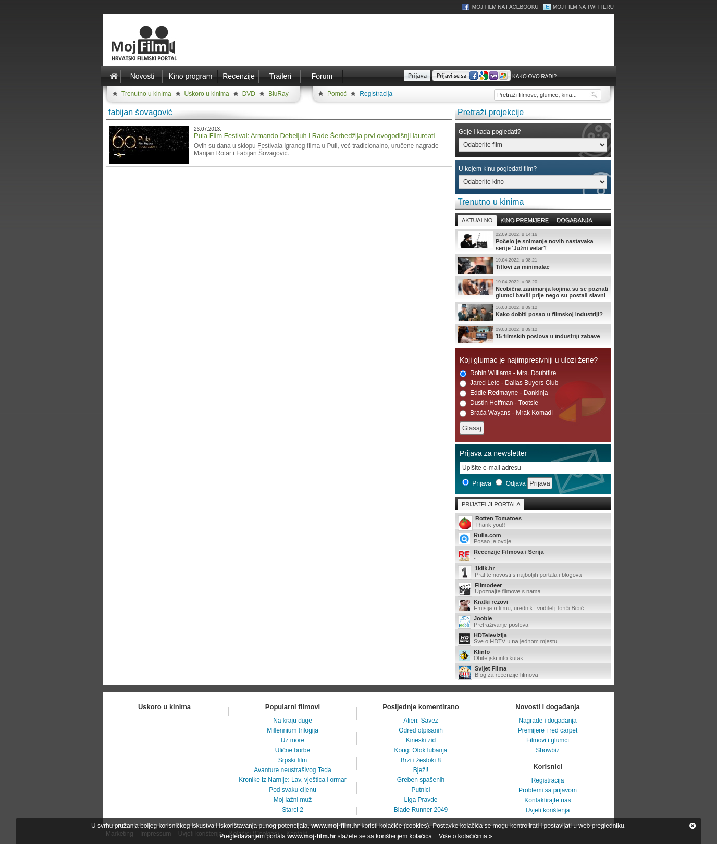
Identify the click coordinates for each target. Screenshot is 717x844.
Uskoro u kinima (206, 93)
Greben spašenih (420, 780)
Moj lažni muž (293, 799)
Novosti (142, 76)
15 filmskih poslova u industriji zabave (533, 334)
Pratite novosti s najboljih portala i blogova (533, 572)
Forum (322, 76)
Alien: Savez (420, 720)
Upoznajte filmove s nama (533, 589)
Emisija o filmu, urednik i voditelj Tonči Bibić (533, 605)
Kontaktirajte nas (547, 800)
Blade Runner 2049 (421, 809)
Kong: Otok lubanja (420, 750)
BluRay (278, 93)
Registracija (376, 93)
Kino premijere (524, 220)
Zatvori (692, 825)
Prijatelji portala (491, 504)
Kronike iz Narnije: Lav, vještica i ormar (293, 780)
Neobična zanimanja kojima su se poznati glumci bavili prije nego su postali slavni (533, 289)
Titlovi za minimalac (533, 265)
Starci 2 (292, 809)
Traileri (280, 76)
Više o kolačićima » (465, 836)
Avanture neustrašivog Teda (292, 770)
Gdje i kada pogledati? (490, 131)
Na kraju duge (292, 720)
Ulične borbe (292, 750)
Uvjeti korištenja (548, 810)
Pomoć (337, 93)
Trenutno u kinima (146, 93)
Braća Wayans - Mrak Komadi (506, 413)
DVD (248, 93)
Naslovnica (113, 76)
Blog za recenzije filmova (533, 672)
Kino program (190, 76)
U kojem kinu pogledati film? (498, 168)
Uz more (292, 740)
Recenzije (238, 76)
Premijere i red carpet (548, 730)
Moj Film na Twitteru (583, 7)
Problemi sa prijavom (547, 790)
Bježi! (420, 770)
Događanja (574, 220)
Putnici (420, 789)
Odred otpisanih (421, 730)
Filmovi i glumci (547, 740)
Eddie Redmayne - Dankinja (504, 393)
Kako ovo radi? (534, 76)
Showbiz (547, 750)
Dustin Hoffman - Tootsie (499, 403)
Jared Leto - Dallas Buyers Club (509, 383)
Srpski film (292, 760)
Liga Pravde (420, 799)
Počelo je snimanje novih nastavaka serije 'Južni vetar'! (533, 241)
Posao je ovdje (533, 538)
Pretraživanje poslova (533, 622)
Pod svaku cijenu (292, 789)
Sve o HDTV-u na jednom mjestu (533, 639)
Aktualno (477, 220)
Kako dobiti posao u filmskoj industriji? (533, 312)
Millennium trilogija (292, 730)
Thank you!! (533, 522)
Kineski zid (421, 740)
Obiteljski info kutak (533, 655)
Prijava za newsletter (493, 453)
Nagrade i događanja (547, 720)
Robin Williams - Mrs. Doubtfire (508, 373)
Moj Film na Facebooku (505, 7)
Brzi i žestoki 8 (421, 760)
